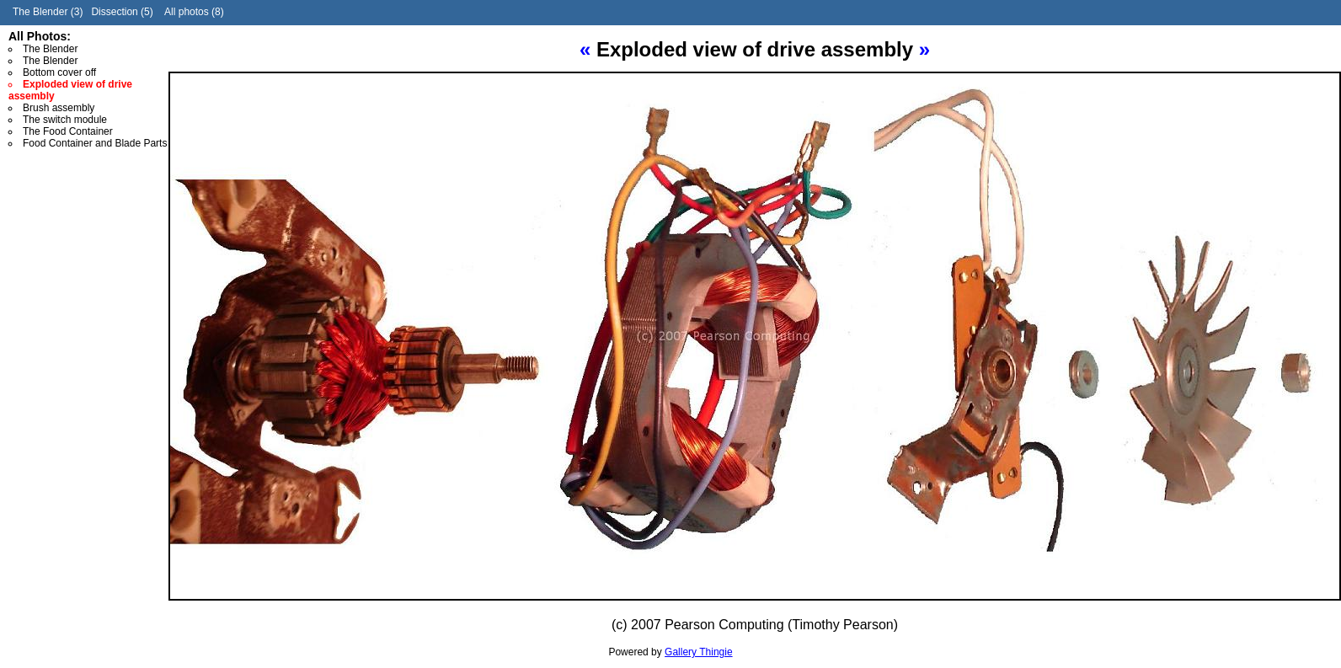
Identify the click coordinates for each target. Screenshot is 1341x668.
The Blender (50, 49)
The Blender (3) (48, 12)
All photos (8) (194, 12)
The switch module (65, 120)
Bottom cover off (59, 72)
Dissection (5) (121, 12)
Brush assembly (58, 108)
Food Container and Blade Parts (95, 143)
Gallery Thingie (698, 652)
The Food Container (68, 131)
